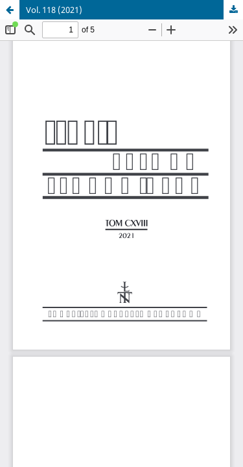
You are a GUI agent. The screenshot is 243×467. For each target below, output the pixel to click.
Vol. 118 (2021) (54, 10)
